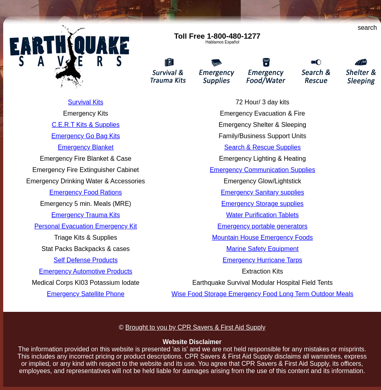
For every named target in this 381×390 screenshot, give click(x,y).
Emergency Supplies (215, 72)
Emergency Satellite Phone (86, 293)
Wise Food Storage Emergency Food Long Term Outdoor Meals (262, 293)
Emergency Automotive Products (85, 271)
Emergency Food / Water (264, 72)
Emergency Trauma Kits (85, 215)
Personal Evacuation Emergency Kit (85, 226)
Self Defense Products (85, 260)
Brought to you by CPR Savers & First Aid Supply (195, 327)
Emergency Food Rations (85, 192)
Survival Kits (85, 102)
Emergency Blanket (86, 147)
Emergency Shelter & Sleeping (358, 72)
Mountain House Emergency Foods (262, 237)
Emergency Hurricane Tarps (262, 260)
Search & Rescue (312, 72)
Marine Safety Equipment (262, 248)
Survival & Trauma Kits (168, 72)
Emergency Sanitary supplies (262, 192)
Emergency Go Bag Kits (85, 136)
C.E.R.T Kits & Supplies (86, 124)
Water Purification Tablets (262, 215)
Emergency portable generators (262, 226)
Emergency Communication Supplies (262, 169)
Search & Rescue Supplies (262, 147)
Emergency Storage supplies (262, 203)
